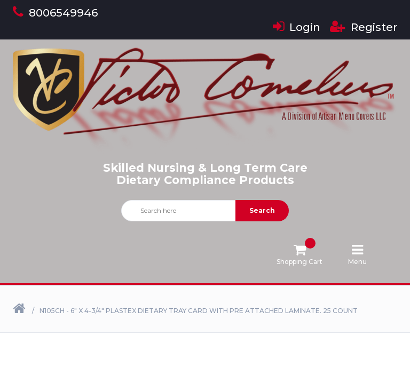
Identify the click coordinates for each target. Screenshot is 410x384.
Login (296, 27)
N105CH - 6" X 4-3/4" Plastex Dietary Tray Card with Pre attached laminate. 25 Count (199, 311)
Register (363, 27)
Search (262, 210)
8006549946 (55, 12)
